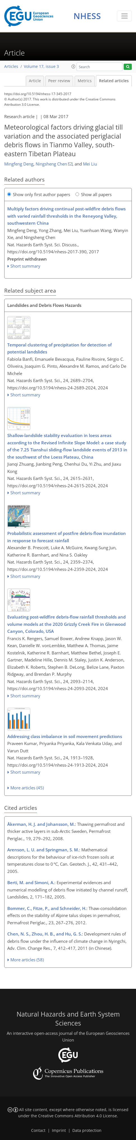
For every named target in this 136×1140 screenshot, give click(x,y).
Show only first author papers (38, 194)
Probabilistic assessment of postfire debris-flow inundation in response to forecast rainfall (66, 536)
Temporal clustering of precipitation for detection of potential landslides (59, 348)
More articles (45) (27, 787)
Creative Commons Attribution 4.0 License (77, 1115)
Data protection (87, 1130)
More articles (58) (27, 959)
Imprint (59, 1130)
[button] (73, 66)
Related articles (114, 80)
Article (35, 80)
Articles (11, 66)
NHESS (87, 16)
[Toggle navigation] (124, 16)
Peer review (59, 80)
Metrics (85, 80)
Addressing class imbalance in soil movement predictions (64, 736)
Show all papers (93, 194)
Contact (38, 1130)
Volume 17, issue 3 (41, 66)
